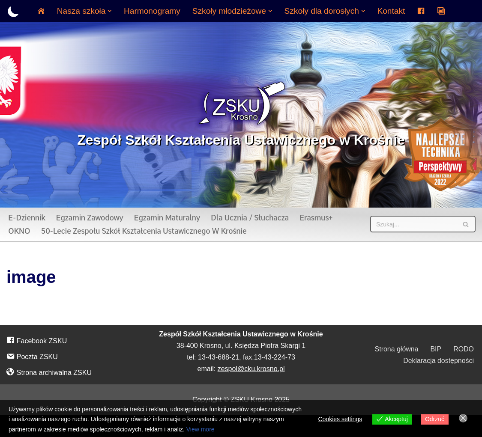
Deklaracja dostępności (438, 360)
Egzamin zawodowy (90, 217)
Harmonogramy (151, 10)
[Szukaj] (413, 224)
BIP (435, 349)
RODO (463, 349)
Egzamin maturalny (167, 217)
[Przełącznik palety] (13, 11)
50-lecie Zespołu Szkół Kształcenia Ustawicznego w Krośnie (144, 230)
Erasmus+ (316, 217)
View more (200, 429)
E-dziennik (26, 217)
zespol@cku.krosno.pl (251, 368)
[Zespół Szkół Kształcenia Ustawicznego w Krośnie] (241, 115)
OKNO (19, 230)
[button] (110, 11)
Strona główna (396, 349)
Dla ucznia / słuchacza (250, 217)
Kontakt (391, 10)
